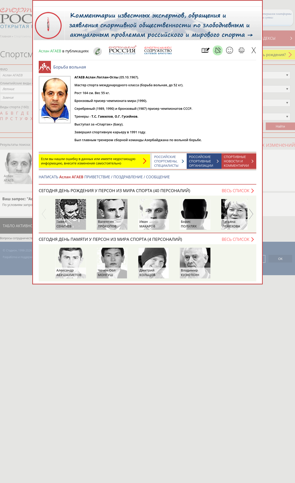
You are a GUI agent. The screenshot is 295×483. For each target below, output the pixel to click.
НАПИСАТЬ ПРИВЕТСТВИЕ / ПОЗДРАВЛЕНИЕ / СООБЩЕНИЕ (104, 179)
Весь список (235, 193)
